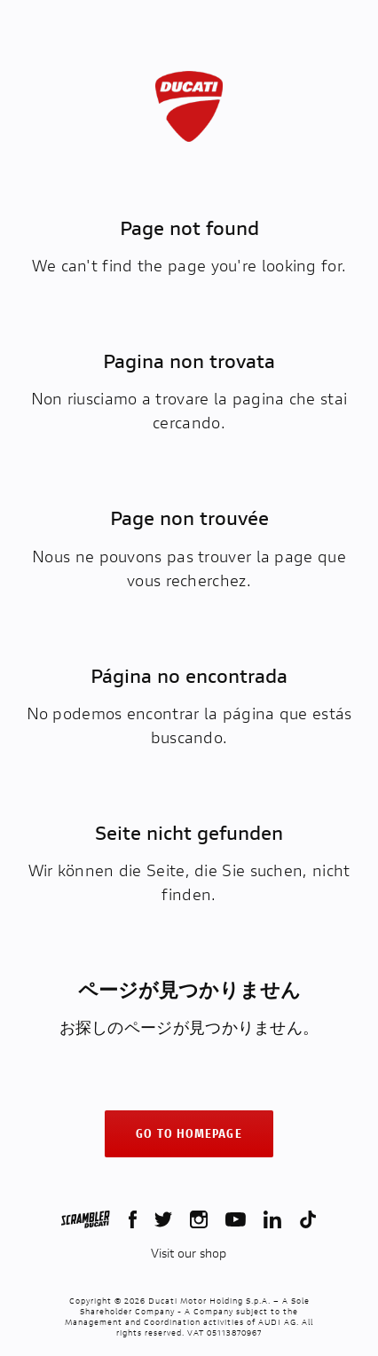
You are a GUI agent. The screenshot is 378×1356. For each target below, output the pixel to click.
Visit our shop (188, 1253)
